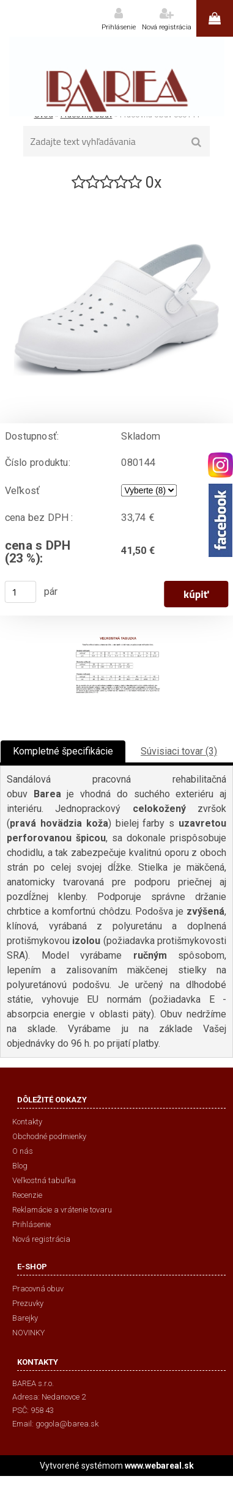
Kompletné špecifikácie (63, 751)
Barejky (25, 1318)
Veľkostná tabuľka (44, 1180)
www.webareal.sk (159, 1465)
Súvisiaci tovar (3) (179, 751)
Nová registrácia (166, 27)
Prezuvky (27, 1303)
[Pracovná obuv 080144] (116, 198)
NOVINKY (28, 1332)
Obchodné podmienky (49, 1136)
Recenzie (27, 1195)
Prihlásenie (119, 27)
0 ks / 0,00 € (214, 18)
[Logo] (116, 76)
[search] (196, 142)
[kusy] (21, 592)
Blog (20, 1165)
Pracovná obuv (38, 1288)
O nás (22, 1151)
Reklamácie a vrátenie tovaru (62, 1209)
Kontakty (27, 1121)
